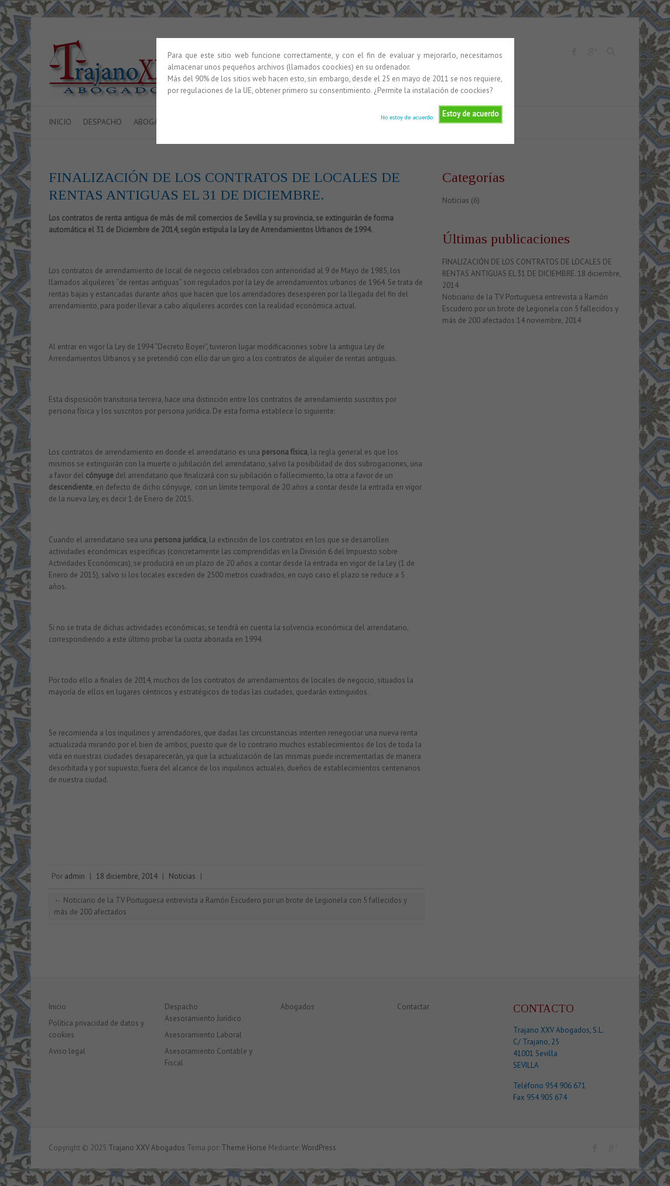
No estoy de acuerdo (407, 117)
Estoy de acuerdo (470, 114)
